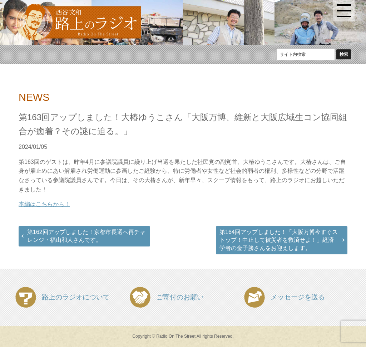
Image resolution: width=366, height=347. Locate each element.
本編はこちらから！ (44, 204)
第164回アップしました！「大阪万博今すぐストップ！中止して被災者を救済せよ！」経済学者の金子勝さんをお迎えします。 (278, 240)
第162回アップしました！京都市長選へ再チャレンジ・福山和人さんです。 (86, 236)
